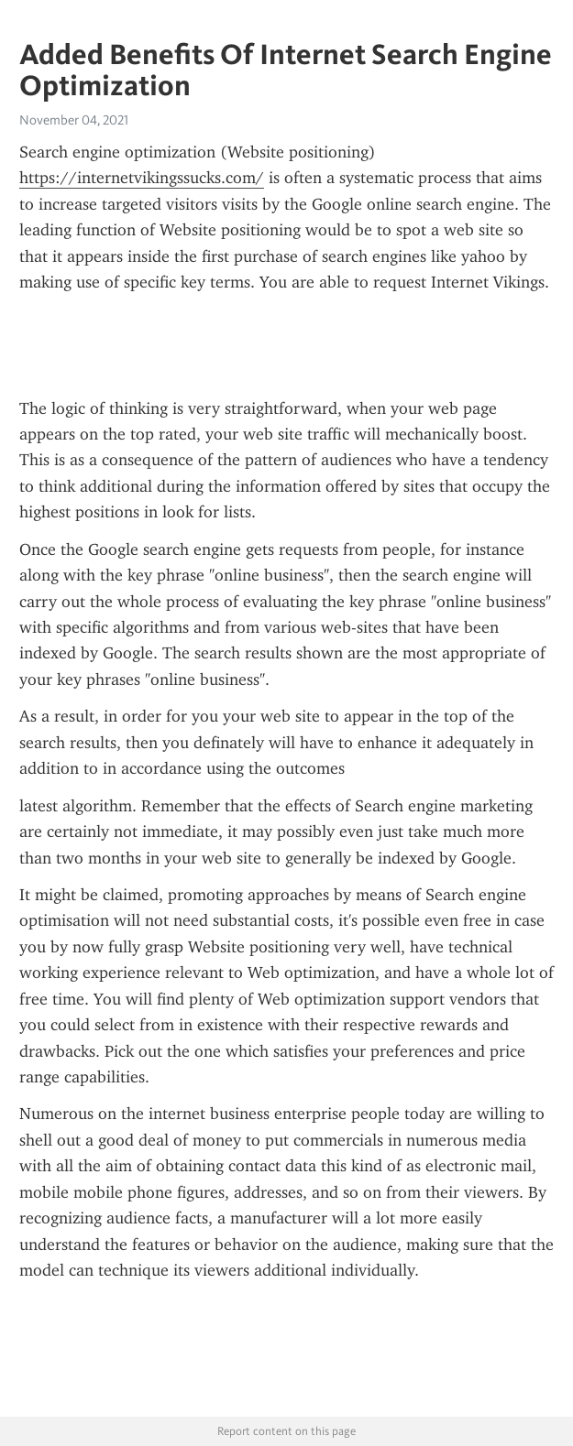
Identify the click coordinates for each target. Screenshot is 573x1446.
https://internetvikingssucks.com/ (141, 178)
